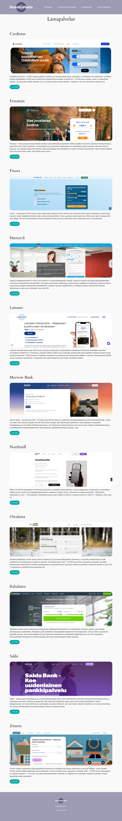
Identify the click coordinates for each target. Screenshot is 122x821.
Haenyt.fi (17, 238)
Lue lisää (14, 87)
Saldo (14, 656)
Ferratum (17, 101)
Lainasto (16, 307)
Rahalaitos (18, 586)
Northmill (18, 447)
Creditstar (18, 34)
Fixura (15, 171)
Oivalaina (17, 516)
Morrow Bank (21, 377)
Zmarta (16, 726)
